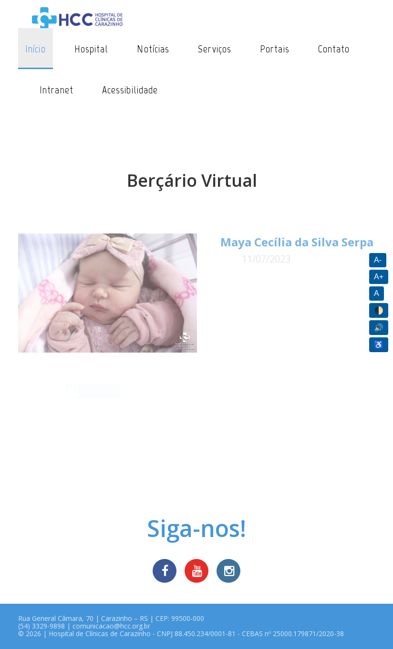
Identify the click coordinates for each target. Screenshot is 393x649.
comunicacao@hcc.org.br (111, 625)
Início (35, 48)
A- (378, 260)
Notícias (153, 48)
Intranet (56, 89)
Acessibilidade (130, 89)
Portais (275, 48)
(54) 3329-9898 (41, 625)
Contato (334, 48)
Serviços (214, 48)
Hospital (91, 48)
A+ (378, 277)
